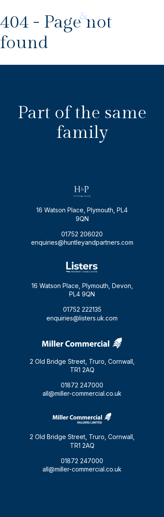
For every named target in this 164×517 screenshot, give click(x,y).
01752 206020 (82, 44)
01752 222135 (82, 309)
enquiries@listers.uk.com (82, 318)
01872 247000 (82, 385)
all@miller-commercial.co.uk (82, 393)
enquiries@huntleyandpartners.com (82, 34)
